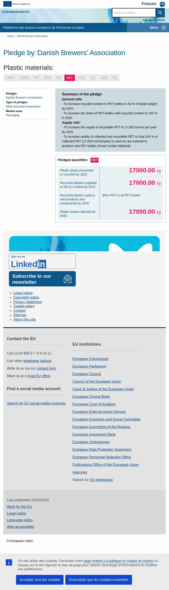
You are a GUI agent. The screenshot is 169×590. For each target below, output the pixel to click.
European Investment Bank (93, 434)
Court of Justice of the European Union (103, 389)
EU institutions (101, 480)
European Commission (90, 359)
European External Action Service (99, 412)
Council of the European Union (96, 381)
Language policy (20, 520)
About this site (24, 319)
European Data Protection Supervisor (102, 449)
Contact (19, 310)
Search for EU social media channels (36, 403)
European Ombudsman (90, 442)
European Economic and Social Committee (106, 419)
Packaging (12, 115)
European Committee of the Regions (101, 427)
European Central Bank (90, 397)
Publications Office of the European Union (105, 465)
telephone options (37, 361)
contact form (46, 368)
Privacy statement (27, 302)
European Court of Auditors (93, 404)
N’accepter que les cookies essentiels (98, 580)
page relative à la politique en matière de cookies (118, 561)
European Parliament (89, 366)
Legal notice (23, 293)
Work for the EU (19, 507)
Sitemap (20, 315)
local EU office (39, 376)
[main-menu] (163, 27)
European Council (86, 374)
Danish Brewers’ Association (32, 36)
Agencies (79, 472)
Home (10, 36)
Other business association (23, 106)
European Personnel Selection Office (101, 457)
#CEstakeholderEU (16, 12)
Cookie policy (24, 306)
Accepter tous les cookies (40, 580)
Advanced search (154, 20)
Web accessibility (20, 527)
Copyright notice (26, 297)
